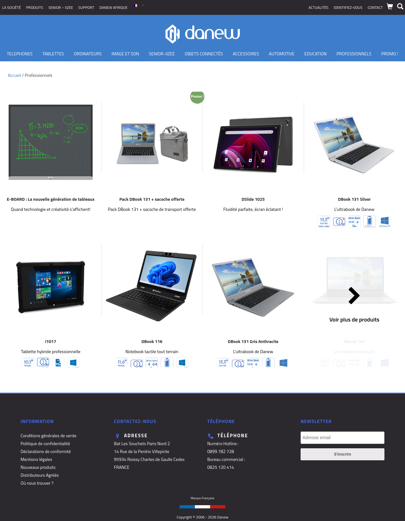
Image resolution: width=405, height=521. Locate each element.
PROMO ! (389, 53)
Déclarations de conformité (46, 451)
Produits (34, 7)
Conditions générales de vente (49, 435)
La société (11, 7)
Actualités (318, 7)
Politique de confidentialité (45, 443)
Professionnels (353, 53)
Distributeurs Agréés (40, 475)
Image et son (125, 53)
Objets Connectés (204, 53)
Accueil (14, 75)
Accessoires (246, 53)
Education (315, 53)
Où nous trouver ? (37, 483)
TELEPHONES (20, 53)
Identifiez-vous (348, 7)
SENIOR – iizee (60, 7)
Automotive (282, 53)
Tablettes (53, 53)
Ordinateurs (88, 53)
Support (86, 7)
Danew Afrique (113, 7)
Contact (375, 7)
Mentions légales (36, 459)
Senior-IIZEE (162, 53)
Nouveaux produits (38, 467)
